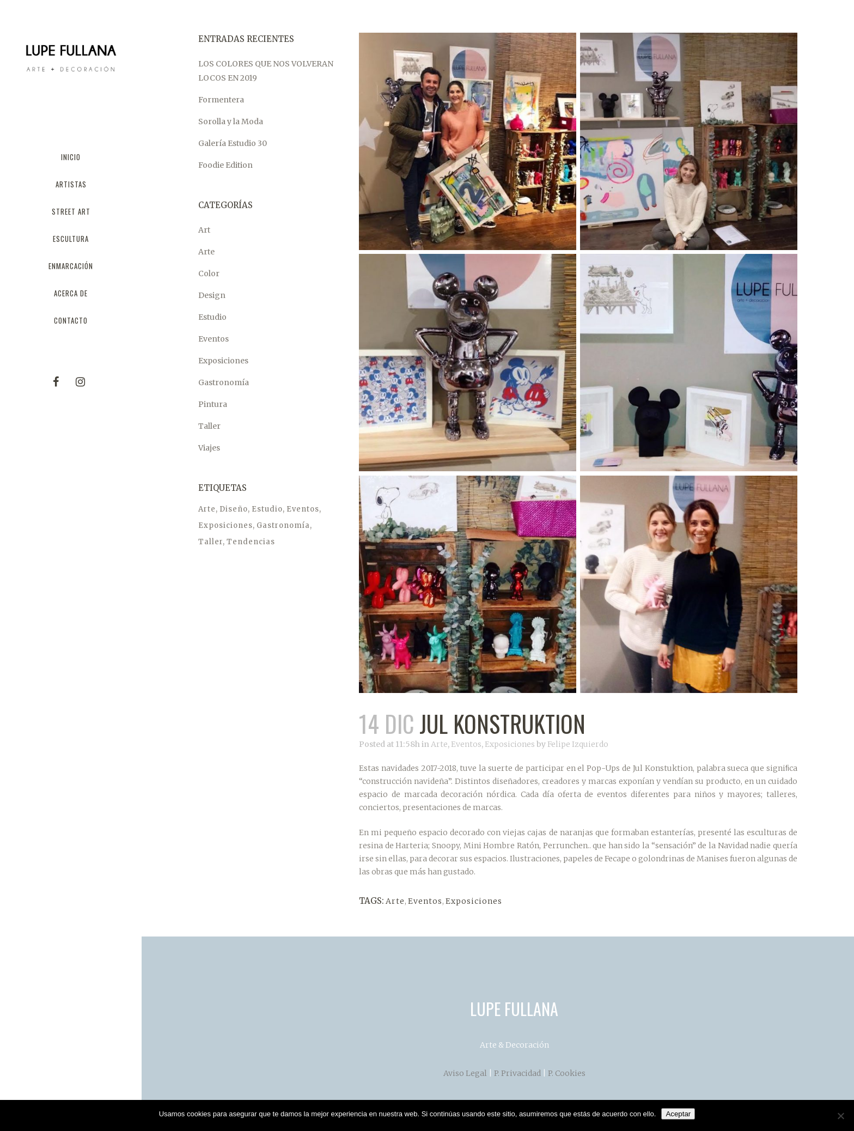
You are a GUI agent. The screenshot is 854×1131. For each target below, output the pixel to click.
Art (204, 230)
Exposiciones (223, 361)
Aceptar (678, 1114)
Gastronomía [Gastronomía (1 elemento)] (283, 525)
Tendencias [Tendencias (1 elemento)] (251, 541)
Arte (206, 252)
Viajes (209, 448)
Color (208, 273)
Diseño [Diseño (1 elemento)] (233, 509)
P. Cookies (566, 1073)
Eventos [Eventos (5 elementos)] (302, 509)
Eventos (213, 339)
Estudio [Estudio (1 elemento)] (267, 509)
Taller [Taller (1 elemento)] (210, 541)
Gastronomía (223, 382)
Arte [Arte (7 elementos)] (207, 509)
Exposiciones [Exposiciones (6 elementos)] (225, 525)
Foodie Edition (225, 165)
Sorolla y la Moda (230, 121)
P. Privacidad (517, 1073)
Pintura (212, 404)
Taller (209, 426)
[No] (840, 1115)
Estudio (212, 317)
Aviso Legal (465, 1073)
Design (211, 295)
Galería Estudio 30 (232, 143)
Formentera (221, 100)
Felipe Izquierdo (577, 744)
